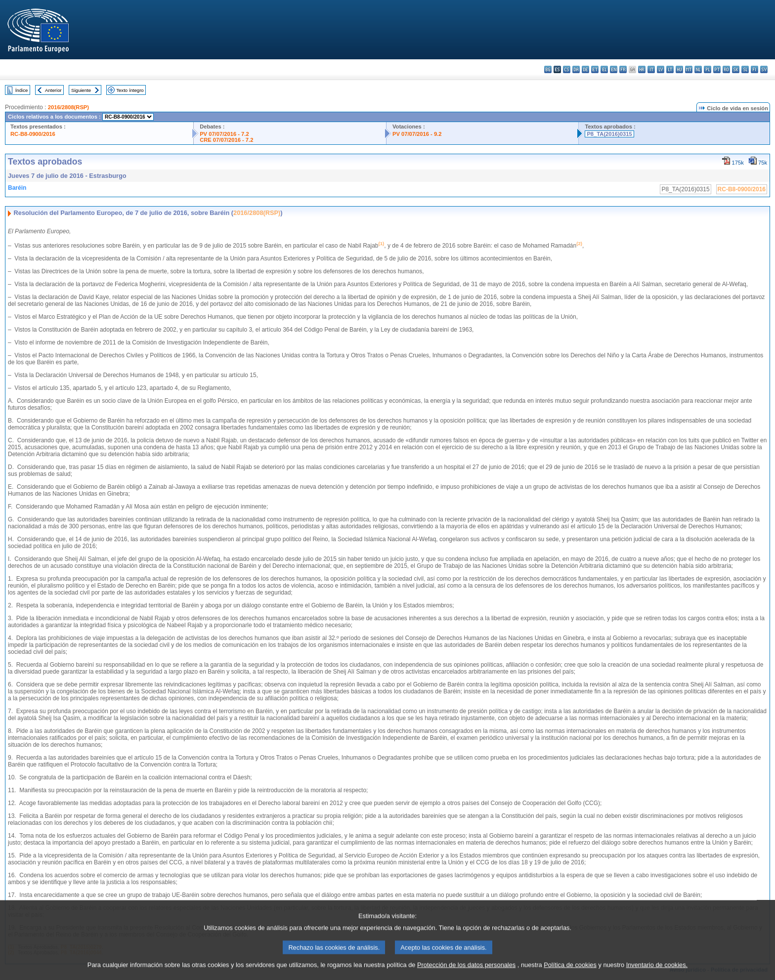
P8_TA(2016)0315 (609, 134)
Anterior (53, 90)
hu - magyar (679, 69)
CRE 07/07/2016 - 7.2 (226, 140)
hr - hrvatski (642, 69)
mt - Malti (688, 69)
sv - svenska (764, 69)
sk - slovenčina (735, 69)
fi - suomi (754, 69)
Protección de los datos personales (466, 973)
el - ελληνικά (604, 69)
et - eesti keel (595, 69)
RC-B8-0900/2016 (32, 134)
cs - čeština (566, 69)
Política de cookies (570, 973)
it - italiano (651, 69)
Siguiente (81, 90)
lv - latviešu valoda (660, 69)
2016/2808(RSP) (68, 107)
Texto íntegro (129, 90)
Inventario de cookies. (657, 973)
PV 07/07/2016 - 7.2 (224, 134)
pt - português (717, 69)
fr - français (623, 69)
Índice (21, 90)
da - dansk (576, 69)
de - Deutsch (585, 69)
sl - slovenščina (745, 69)
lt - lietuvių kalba (670, 69)
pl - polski (707, 69)
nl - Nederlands (698, 69)
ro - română (726, 69)
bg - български (548, 69)
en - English (613, 69)
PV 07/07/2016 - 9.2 (417, 134)
